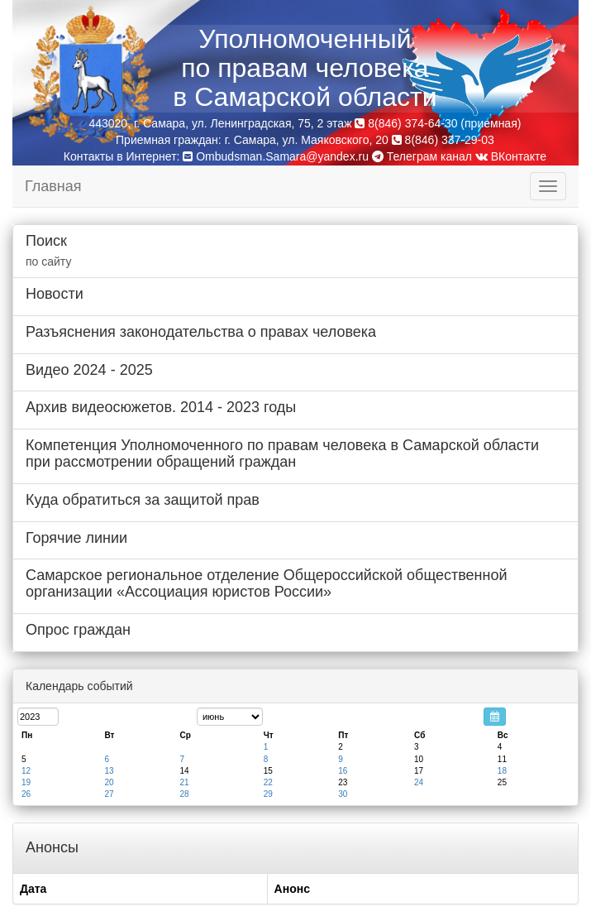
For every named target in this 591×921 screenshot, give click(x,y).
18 (502, 770)
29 (268, 794)
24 (418, 782)
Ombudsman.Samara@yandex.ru (282, 156)
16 (342, 770)
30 (342, 794)
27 (108, 794)
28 (183, 794)
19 (26, 782)
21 (183, 782)
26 (26, 794)
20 (108, 782)
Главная (53, 186)
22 (268, 782)
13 (108, 770)
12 (26, 770)
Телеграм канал (422, 156)
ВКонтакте (510, 156)
